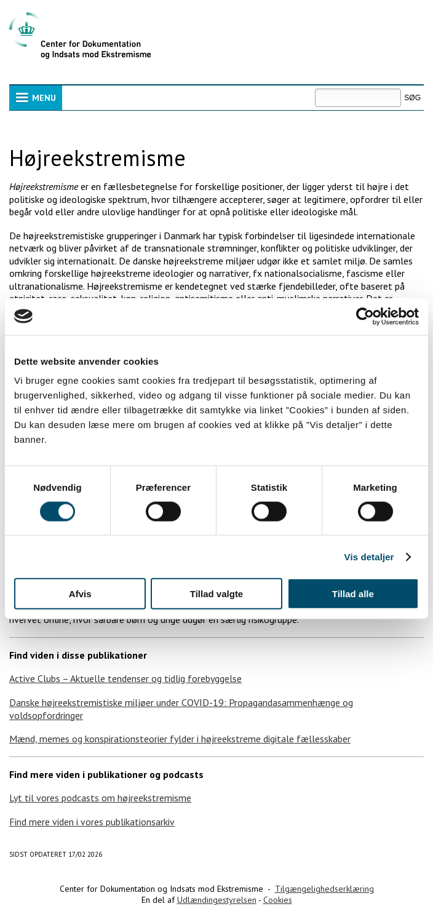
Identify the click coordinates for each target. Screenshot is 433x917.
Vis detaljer (369, 556)
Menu (44, 97)
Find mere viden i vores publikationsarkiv (92, 822)
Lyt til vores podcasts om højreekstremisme (100, 798)
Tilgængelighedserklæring (324, 888)
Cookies (277, 899)
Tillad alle (353, 594)
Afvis (80, 594)
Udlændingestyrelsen (216, 899)
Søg (314, 88)
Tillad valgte (216, 594)
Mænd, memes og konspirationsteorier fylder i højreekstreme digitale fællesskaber (180, 738)
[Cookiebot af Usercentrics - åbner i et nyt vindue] (365, 316)
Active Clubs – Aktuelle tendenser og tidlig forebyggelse (125, 678)
